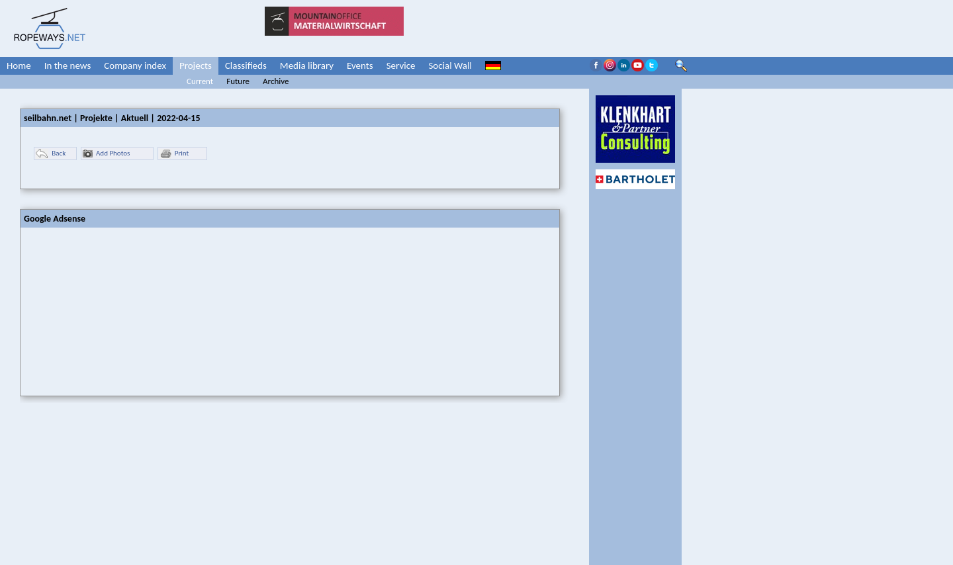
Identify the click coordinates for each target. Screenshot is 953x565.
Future (238, 81)
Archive (276, 81)
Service (401, 65)
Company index (135, 65)
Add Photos (106, 154)
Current (200, 81)
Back (51, 154)
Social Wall (450, 65)
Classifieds (246, 65)
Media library (307, 65)
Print (174, 154)
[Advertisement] (120, 310)
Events (360, 65)
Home (19, 65)
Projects (195, 65)
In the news (67, 65)
